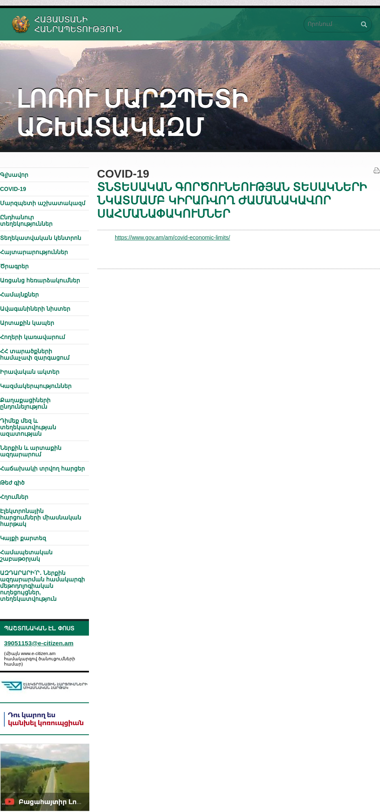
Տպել (377, 170)
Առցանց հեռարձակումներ (40, 280)
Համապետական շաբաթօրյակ (26, 555)
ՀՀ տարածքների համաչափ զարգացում (35, 354)
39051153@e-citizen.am (39, 643)
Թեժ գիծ (12, 482)
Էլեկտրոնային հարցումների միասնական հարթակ (40, 517)
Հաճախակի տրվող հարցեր (42, 468)
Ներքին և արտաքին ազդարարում (30, 451)
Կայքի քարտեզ (23, 538)
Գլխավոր (14, 175)
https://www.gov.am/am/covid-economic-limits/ (172, 237)
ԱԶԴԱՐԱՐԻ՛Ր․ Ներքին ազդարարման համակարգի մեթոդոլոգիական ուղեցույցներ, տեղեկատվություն (42, 586)
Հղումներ (14, 497)
